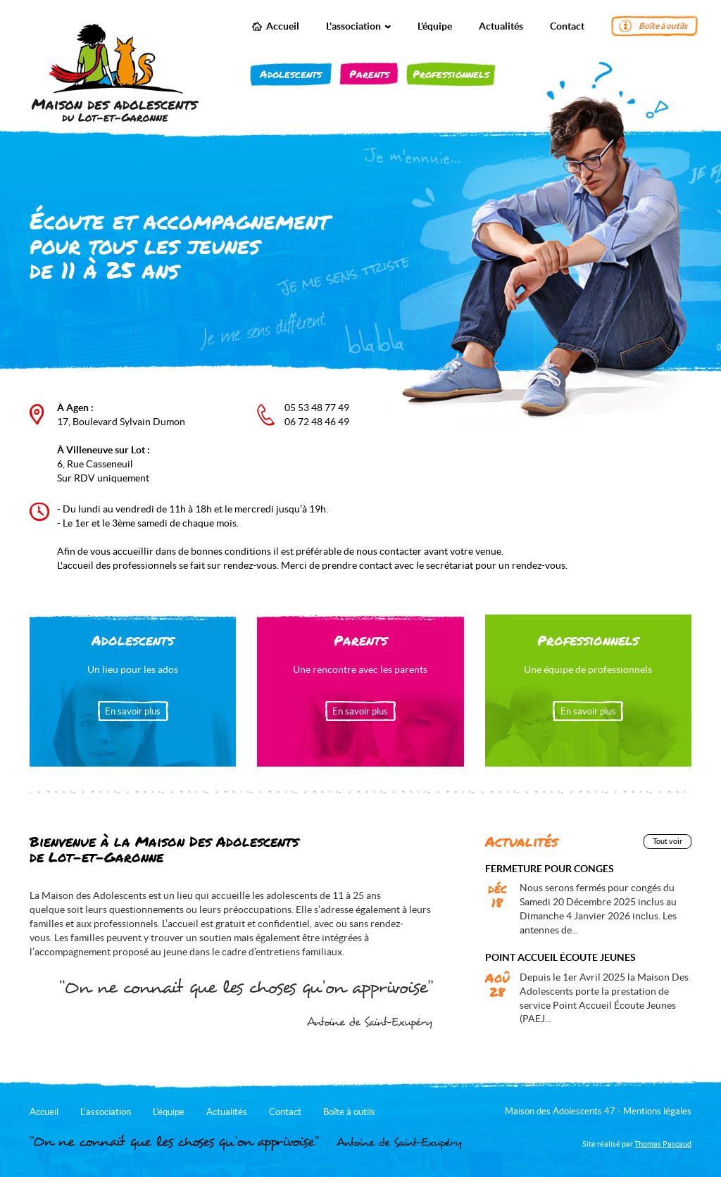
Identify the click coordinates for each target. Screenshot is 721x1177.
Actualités (501, 26)
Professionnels (451, 74)
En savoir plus (133, 711)
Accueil (282, 26)
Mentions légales (657, 1111)
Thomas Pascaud (662, 1144)
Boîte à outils (663, 25)
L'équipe (435, 26)
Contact (567, 26)
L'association (358, 26)
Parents (369, 74)
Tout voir (667, 841)
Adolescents (291, 74)
